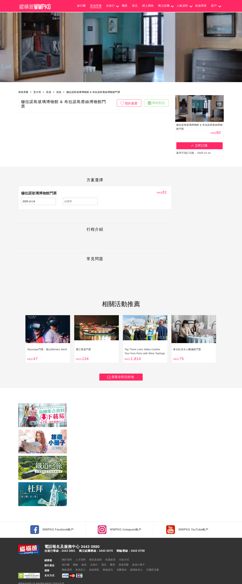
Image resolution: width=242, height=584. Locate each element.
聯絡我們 (67, 558)
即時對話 (156, 103)
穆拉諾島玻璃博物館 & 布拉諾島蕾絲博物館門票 (93, 92)
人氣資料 (182, 5)
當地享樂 (96, 5)
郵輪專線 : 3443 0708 (131, 539)
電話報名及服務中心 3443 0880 (72, 535)
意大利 (37, 92)
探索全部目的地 (123, 377)
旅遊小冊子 (138, 553)
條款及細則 (95, 548)
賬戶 (214, 5)
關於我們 (67, 548)
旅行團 (81, 5)
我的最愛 (131, 103)
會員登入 (80, 558)
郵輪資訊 (108, 558)
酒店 (135, 5)
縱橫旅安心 (136, 558)
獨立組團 (164, 5)
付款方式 (124, 548)
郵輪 (75, 553)
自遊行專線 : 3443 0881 (59, 539)
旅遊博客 (201, 5)
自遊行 (110, 5)
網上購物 (148, 5)
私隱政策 (110, 548)
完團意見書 (152, 558)
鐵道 (84, 553)
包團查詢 (122, 558)
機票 (125, 5)
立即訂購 (201, 145)
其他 (48, 92)
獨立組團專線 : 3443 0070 (96, 539)
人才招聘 (81, 548)
